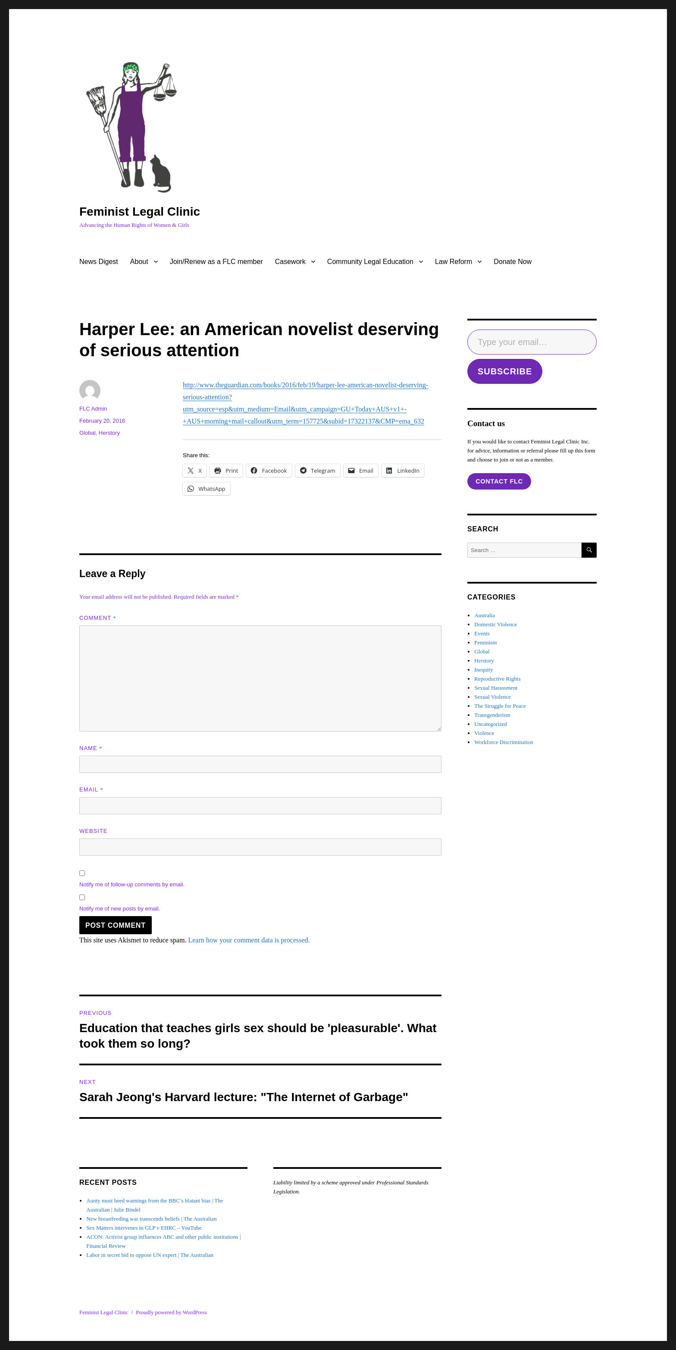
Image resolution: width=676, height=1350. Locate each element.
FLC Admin (93, 408)
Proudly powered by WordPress (171, 1312)
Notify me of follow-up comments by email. (132, 884)
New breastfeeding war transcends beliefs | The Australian (151, 1218)
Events (481, 633)
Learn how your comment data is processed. (249, 940)
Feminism (485, 642)
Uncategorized (490, 724)
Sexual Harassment (495, 687)
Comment (97, 618)
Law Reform (453, 261)
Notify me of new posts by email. (119, 908)
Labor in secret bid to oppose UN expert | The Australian (149, 1255)
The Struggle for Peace (500, 706)
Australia (484, 615)
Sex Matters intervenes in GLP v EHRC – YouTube (143, 1227)
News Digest (98, 261)
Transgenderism (492, 715)
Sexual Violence (492, 697)
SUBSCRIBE (505, 371)
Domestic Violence (495, 624)
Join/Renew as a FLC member (216, 261)
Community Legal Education (370, 261)
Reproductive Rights (497, 678)
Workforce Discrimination (503, 742)
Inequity (483, 669)
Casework (290, 261)
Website (93, 831)
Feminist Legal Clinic (139, 211)
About (139, 261)
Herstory (109, 433)
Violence (484, 733)
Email (91, 789)
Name (91, 748)
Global (87, 433)
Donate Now (513, 261)
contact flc (499, 481)
